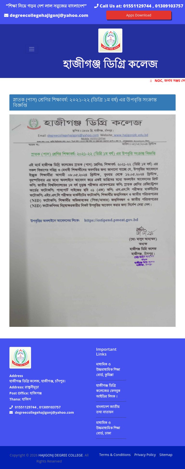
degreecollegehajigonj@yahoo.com (49, 15)
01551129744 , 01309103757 (153, 6)
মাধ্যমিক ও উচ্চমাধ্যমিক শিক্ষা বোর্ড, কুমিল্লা (108, 369)
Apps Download (138, 15)
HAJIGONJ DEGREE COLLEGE (61, 455)
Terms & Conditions (115, 454)
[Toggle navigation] (31, 49)
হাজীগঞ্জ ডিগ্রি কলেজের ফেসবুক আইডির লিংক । (108, 391)
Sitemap (165, 454)
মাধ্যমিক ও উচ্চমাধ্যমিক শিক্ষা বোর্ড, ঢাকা (108, 428)
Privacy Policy (145, 454)
